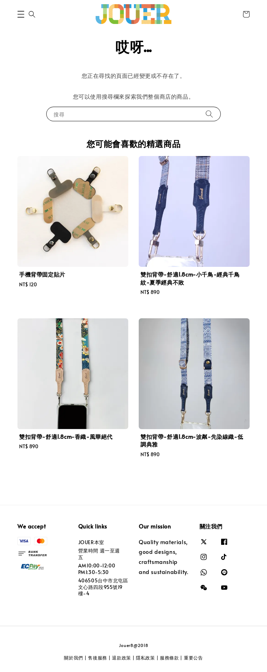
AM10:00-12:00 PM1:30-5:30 (96, 568)
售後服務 (97, 658)
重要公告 (193, 658)
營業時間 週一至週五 (99, 553)
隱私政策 (145, 658)
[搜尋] (209, 114)
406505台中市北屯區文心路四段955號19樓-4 (103, 586)
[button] (21, 14)
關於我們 (73, 658)
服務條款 (169, 658)
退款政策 (121, 658)
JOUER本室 (91, 542)
